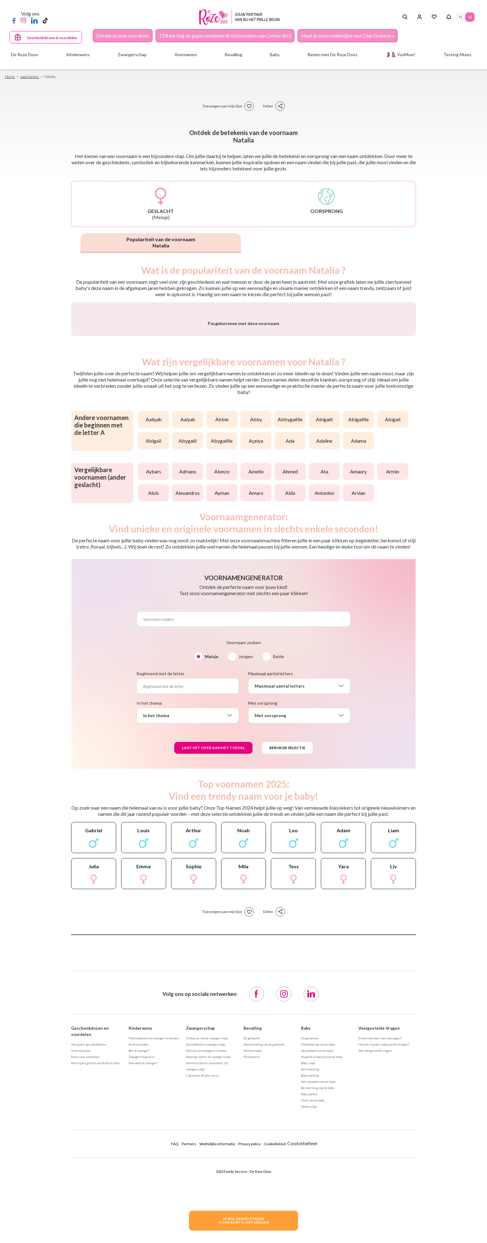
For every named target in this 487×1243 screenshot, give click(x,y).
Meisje (211, 819)
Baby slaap (308, 1226)
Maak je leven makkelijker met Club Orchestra (347, 35)
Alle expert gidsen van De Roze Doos (95, 1226)
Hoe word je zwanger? (143, 1226)
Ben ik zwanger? (139, 1213)
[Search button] (405, 17)
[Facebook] (14, 20)
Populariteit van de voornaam (160, 242)
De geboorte (252, 1201)
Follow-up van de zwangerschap (207, 1201)
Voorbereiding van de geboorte (264, 1207)
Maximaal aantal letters (270, 836)
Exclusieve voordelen (85, 1220)
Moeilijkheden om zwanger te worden (154, 1201)
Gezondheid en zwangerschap (205, 1207)
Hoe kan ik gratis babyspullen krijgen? (383, 1207)
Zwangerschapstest (142, 1220)
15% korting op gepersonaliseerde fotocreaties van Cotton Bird (225, 35)
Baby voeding (310, 1238)
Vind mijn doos (81, 1213)
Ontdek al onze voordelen (122, 35)
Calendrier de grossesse (202, 1238)
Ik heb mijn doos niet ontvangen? (380, 1201)
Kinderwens (140, 1191)
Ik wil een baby (138, 1207)
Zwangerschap (200, 1191)
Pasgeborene (309, 1201)
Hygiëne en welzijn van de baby (322, 1220)
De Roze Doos (24, 54)
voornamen (29, 76)
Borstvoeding (310, 1232)
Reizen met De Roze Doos (332, 54)
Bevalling (253, 1191)
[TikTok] (45, 20)
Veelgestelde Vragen (379, 1191)
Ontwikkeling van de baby (318, 1207)
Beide (278, 819)
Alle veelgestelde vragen (375, 1213)
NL (469, 17)
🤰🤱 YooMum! (400, 54)
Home (10, 76)
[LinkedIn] (34, 20)
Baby (306, 1191)
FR (460, 17)
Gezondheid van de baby (317, 1213)
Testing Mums (457, 54)
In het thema (149, 866)
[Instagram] (23, 20)
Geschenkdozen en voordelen (90, 1194)
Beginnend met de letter (160, 836)
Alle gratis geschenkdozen (88, 1207)
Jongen (246, 819)
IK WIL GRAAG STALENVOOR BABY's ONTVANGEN (243, 1220)
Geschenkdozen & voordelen (52, 37)
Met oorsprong (262, 866)
